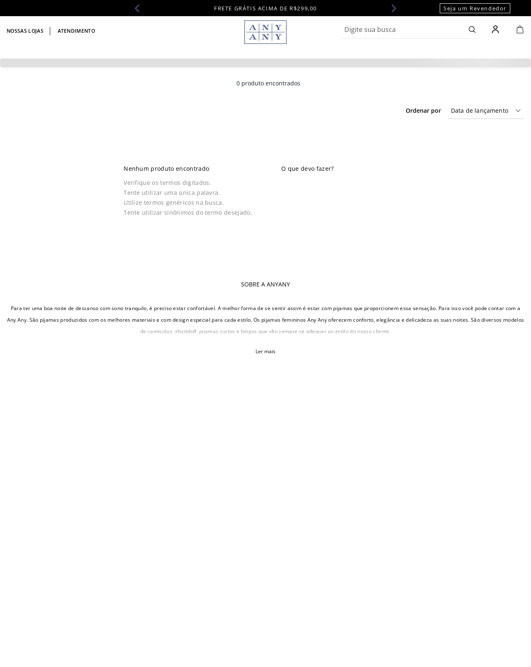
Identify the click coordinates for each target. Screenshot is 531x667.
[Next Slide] (391, 8)
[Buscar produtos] (472, 29)
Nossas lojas (25, 30)
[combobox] (407, 29)
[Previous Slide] (140, 8)
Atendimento (76, 30)
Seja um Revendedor (475, 8)
